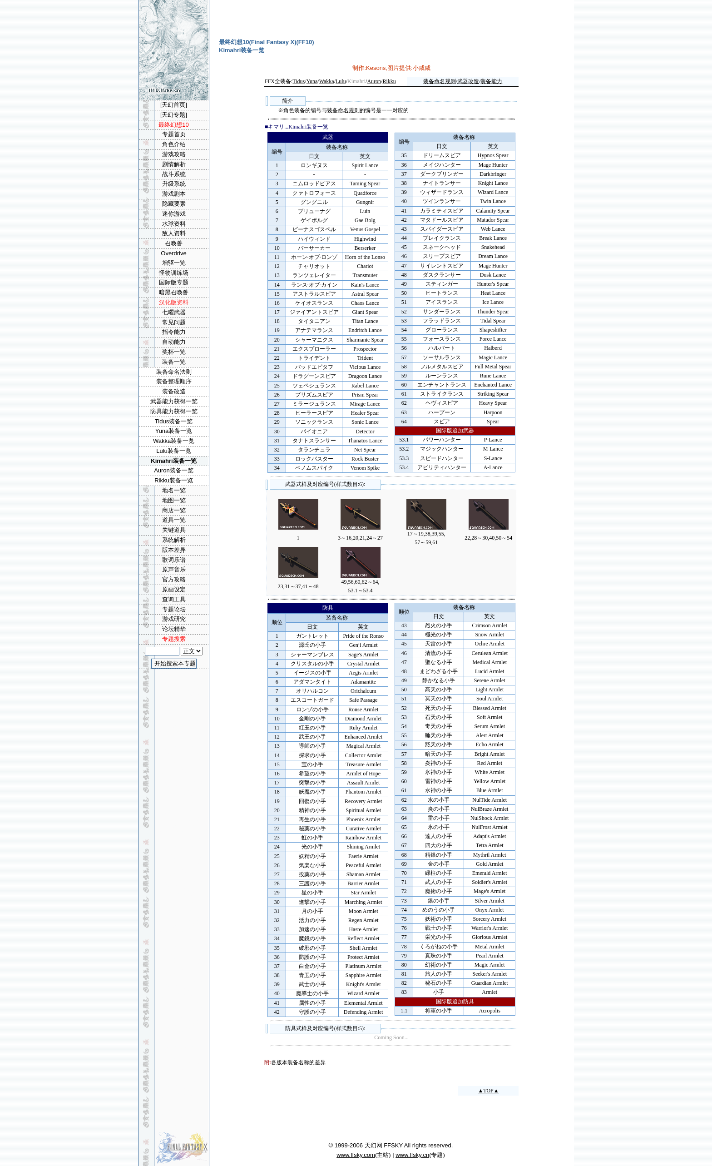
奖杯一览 (174, 351)
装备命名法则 (174, 371)
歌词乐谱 (174, 559)
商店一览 (174, 510)
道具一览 (174, 519)
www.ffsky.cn (412, 1154)
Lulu (341, 81)
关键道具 (174, 529)
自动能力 (174, 341)
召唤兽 (174, 243)
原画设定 (174, 589)
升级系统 (174, 183)
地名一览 (174, 490)
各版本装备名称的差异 (298, 1062)
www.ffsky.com (355, 1154)
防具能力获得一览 (174, 411)
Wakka (326, 81)
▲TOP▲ (488, 1090)
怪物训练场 (173, 272)
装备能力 (491, 81)
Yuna (312, 81)
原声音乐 (174, 569)
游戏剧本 (174, 193)
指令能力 (174, 331)
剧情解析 (174, 164)
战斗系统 (174, 174)
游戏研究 (174, 618)
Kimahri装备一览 (173, 460)
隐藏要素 (174, 203)
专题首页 (174, 134)
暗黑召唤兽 (173, 292)
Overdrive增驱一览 (173, 258)
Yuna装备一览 (174, 430)
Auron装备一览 (173, 470)
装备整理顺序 (174, 381)
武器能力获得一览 (174, 401)
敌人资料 (174, 233)
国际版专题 (173, 282)
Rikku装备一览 (173, 480)
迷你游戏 (174, 213)
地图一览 (174, 500)
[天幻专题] (173, 114)
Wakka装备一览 (173, 440)
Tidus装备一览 (174, 421)
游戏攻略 (174, 154)
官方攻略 (174, 579)
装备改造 (174, 391)
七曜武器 (174, 312)
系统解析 (174, 539)
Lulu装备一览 (173, 450)
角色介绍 (174, 144)
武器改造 (468, 81)
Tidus (298, 81)
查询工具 (174, 599)
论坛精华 (174, 628)
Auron (374, 81)
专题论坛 (174, 609)
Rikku (389, 81)
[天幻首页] (173, 104)
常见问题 (174, 322)
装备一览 (174, 361)
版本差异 (174, 549)
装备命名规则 (439, 81)
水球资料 (174, 223)
